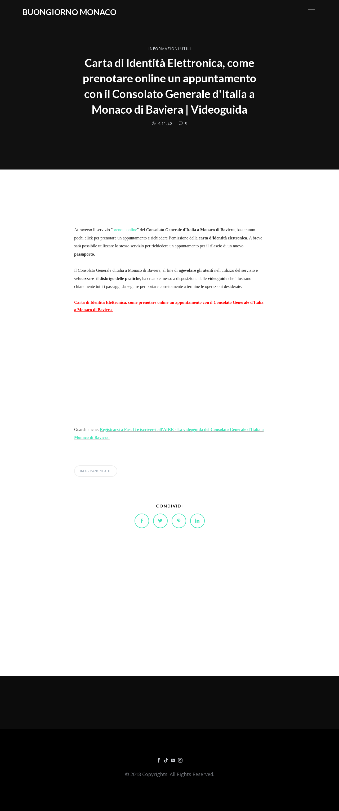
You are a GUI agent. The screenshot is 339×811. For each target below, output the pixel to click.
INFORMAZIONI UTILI (169, 48)
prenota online (125, 230)
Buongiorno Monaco (70, 12)
